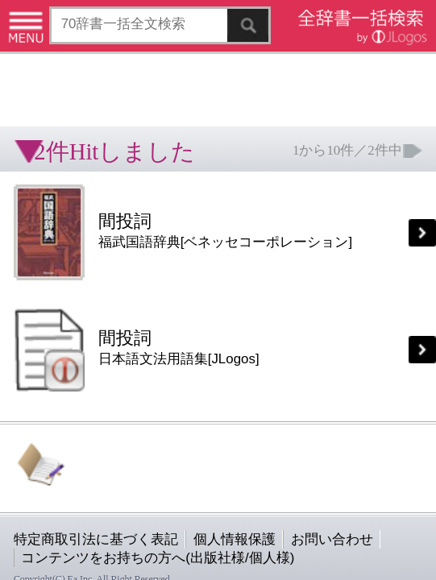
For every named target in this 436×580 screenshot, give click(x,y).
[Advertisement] (129, 52)
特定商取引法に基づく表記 (56, 319)
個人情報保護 (138, 319)
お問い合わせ (196, 319)
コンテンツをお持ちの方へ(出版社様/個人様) (93, 330)
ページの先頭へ (198, 370)
